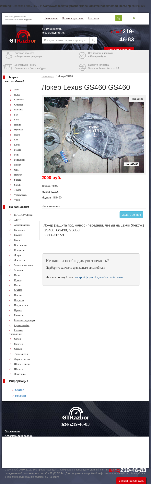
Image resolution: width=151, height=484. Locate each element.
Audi (14, 89)
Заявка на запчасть (131, 480)
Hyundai (16, 129)
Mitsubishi (17, 159)
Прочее (15, 310)
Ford (14, 119)
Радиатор (16, 315)
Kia (13, 139)
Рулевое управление (16, 332)
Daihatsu (16, 109)
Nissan (15, 164)
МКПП (15, 290)
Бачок (14, 239)
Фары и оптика (19, 359)
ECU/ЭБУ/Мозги (20, 214)
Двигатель (17, 259)
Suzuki (15, 184)
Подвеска (16, 300)
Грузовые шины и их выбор (22, 455)
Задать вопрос (131, 214)
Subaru (15, 179)
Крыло (15, 280)
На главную (48, 76)
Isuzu (14, 134)
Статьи (19, 389)
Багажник (17, 229)
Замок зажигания (21, 265)
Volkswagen (18, 194)
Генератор (17, 249)
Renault (15, 174)
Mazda (15, 149)
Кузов (14, 285)
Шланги (16, 369)
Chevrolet (16, 99)
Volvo (14, 199)
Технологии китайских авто (22, 460)
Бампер (15, 234)
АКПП (15, 219)
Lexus (14, 144)
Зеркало (16, 269)
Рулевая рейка (19, 325)
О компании (51, 18)
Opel (14, 169)
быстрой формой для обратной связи (98, 277)
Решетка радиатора (22, 320)
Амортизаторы (19, 224)
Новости (20, 395)
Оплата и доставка (73, 18)
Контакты (93, 18)
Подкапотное (18, 305)
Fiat (13, 114)
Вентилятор (18, 245)
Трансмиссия (18, 353)
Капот (15, 275)
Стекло (15, 348)
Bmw (14, 94)
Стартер (16, 343)
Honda (15, 124)
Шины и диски (19, 363)
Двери (15, 255)
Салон (15, 338)
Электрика (17, 373)
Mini (14, 154)
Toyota (15, 189)
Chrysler (16, 104)
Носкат (15, 295)
